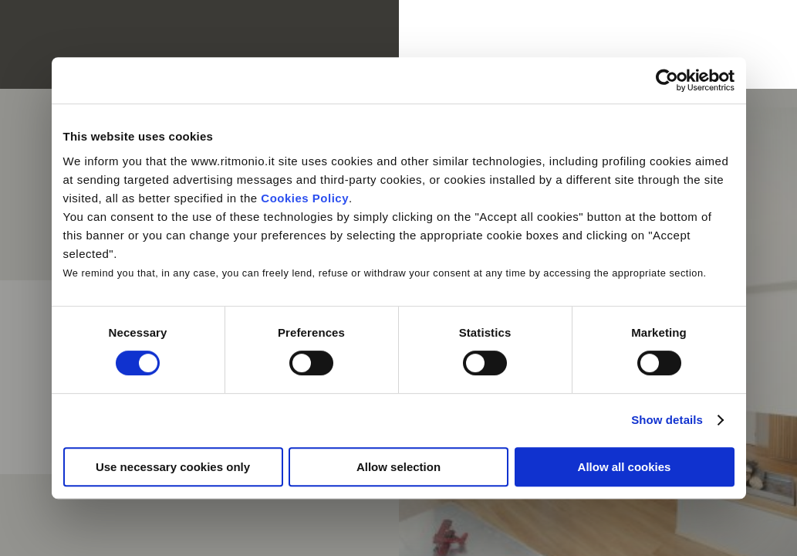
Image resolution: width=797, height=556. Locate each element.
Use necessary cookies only (173, 466)
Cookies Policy (305, 198)
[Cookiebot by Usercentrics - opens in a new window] (667, 80)
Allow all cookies (624, 466)
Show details (667, 419)
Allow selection (398, 466)
